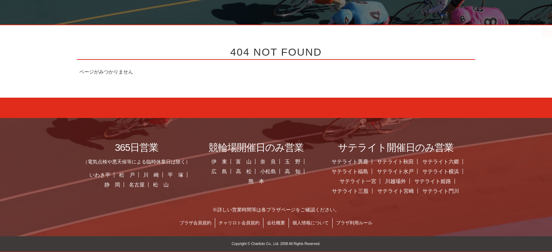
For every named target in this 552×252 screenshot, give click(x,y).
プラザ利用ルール (354, 222)
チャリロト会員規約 (239, 222)
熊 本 (256, 181)
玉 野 (292, 161)
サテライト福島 (350, 171)
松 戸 (127, 175)
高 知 (292, 171)
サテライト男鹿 (350, 161)
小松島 (268, 171)
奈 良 (268, 161)
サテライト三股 (350, 191)
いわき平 (99, 175)
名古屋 (137, 185)
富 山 (244, 161)
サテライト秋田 (395, 161)
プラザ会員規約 (195, 222)
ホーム (124, 30)
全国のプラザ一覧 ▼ (316, 30)
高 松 (244, 171)
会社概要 (276, 222)
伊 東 (219, 161)
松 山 (161, 185)
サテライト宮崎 (395, 191)
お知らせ (220, 30)
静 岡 (112, 185)
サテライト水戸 (395, 171)
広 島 (219, 171)
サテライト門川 (440, 191)
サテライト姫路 (432, 181)
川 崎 (151, 175)
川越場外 (395, 181)
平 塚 (175, 175)
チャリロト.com (411, 30)
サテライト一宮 (358, 181)
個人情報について (310, 222)
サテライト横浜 (440, 171)
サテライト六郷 (440, 161)
